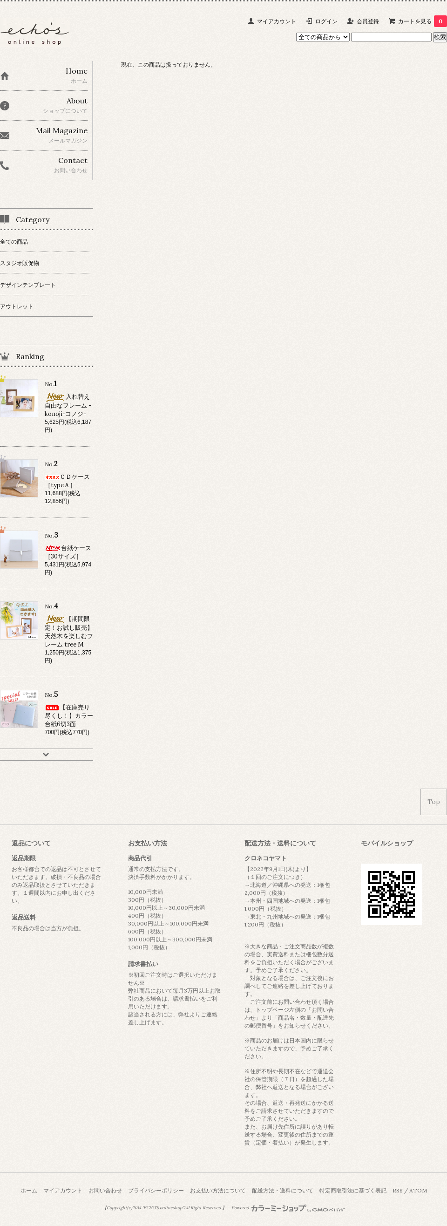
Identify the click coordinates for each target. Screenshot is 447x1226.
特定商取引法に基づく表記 (352, 1190)
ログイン (326, 21)
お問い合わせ (105, 1190)
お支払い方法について (218, 1190)
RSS (398, 1190)
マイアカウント (276, 21)
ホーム (28, 1190)
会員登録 (368, 21)
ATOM (418, 1190)
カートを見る (422, 21)
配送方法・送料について (282, 1190)
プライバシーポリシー (156, 1190)
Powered (288, 1208)
